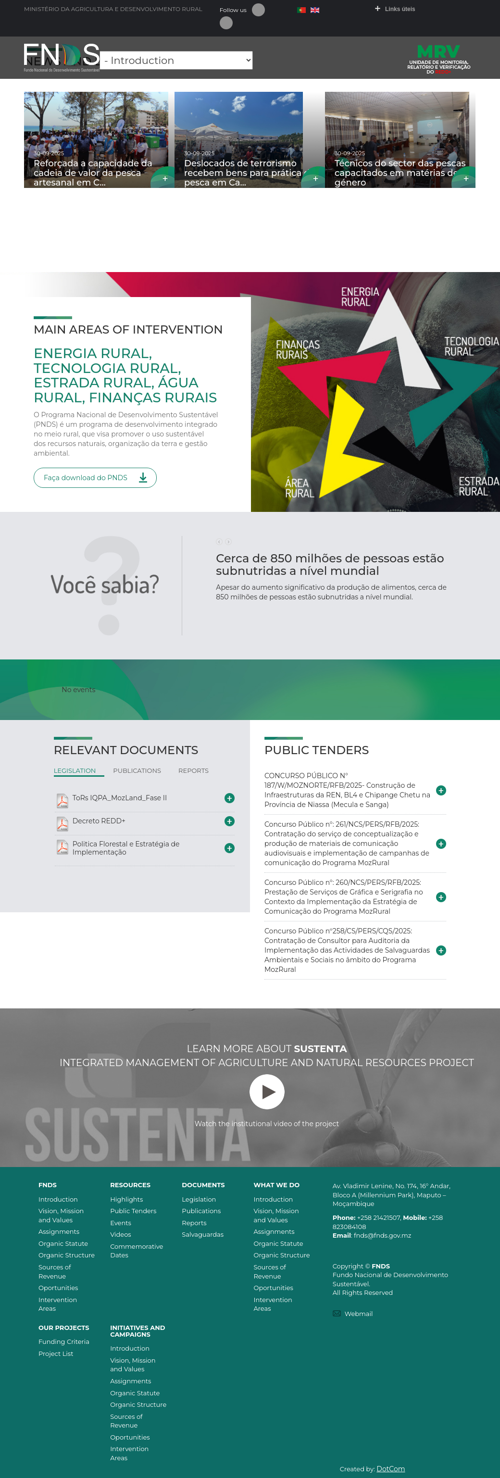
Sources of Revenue (54, 1271)
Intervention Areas (57, 1304)
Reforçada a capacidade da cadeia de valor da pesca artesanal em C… (93, 173)
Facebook (258, 9)
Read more (162, 177)
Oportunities (58, 1288)
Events (120, 1223)
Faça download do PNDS (85, 477)
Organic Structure (66, 1255)
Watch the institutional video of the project (267, 1101)
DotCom (390, 1469)
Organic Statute (63, 1243)
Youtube (226, 22)
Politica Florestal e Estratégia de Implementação (126, 848)
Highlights (126, 1199)
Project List (55, 1353)
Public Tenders (133, 1211)
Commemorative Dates (136, 1250)
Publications (201, 1211)
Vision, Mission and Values (61, 1215)
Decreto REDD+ (99, 821)
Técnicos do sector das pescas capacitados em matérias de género (400, 173)
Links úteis (400, 9)
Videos (120, 1234)
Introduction (58, 1199)
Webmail (359, 1313)
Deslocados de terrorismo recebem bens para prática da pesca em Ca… (249, 173)
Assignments (58, 1231)
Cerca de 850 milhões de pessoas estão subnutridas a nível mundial (330, 564)
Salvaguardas (203, 1234)
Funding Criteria (63, 1341)
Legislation (199, 1199)
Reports (194, 1223)
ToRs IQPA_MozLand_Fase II (120, 798)
